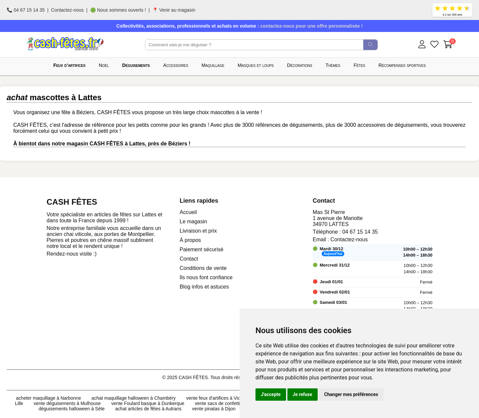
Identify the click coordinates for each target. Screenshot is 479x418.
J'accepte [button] (271, 394)
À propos (190, 240)
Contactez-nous (67, 10)
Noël (104, 65)
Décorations (299, 65)
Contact (189, 259)
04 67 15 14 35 (360, 232)
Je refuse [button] (302, 394)
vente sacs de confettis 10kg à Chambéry (237, 403)
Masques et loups (255, 65)
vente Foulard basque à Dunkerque (147, 403)
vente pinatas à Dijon (214, 408)
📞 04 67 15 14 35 (26, 10)
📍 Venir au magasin (173, 10)
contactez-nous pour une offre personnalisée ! (311, 26)
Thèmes (333, 65)
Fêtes (359, 65)
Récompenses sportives (402, 65)
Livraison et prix (198, 231)
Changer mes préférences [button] (351, 394)
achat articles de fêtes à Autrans (148, 408)
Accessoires (175, 65)
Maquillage (213, 65)
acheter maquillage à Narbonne (48, 398)
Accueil (188, 212)
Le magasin (193, 221)
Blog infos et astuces (204, 287)
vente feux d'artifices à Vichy (215, 398)
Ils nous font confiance (206, 277)
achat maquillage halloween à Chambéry (133, 398)
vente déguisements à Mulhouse (67, 403)
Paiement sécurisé (202, 249)
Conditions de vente (203, 268)
